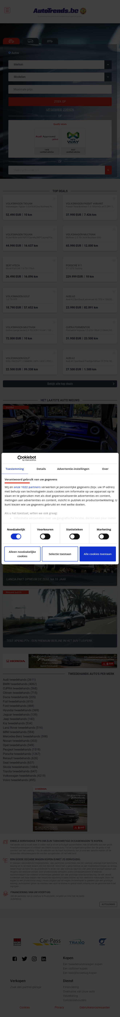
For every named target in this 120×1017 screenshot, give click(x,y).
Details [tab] (41, 469)
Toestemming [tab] (15, 469)
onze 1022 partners (27, 487)
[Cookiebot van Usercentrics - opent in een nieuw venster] (20, 458)
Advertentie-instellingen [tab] (73, 469)
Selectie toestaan (60, 554)
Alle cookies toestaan (97, 554)
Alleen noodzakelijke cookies (22, 554)
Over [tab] (105, 469)
